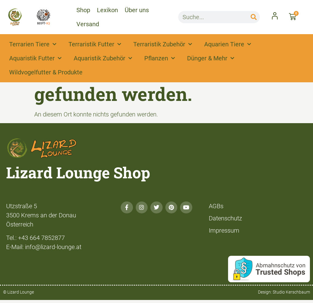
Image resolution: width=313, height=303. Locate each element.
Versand (87, 24)
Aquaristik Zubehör (103, 58)
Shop (83, 10)
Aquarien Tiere (227, 44)
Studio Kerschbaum (291, 292)
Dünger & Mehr (210, 58)
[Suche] (254, 17)
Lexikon (107, 10)
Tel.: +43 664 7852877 (35, 237)
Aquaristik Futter (35, 58)
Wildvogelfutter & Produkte (46, 72)
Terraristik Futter (94, 44)
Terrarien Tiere (32, 44)
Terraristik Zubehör (162, 44)
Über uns (137, 10)
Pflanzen (159, 58)
